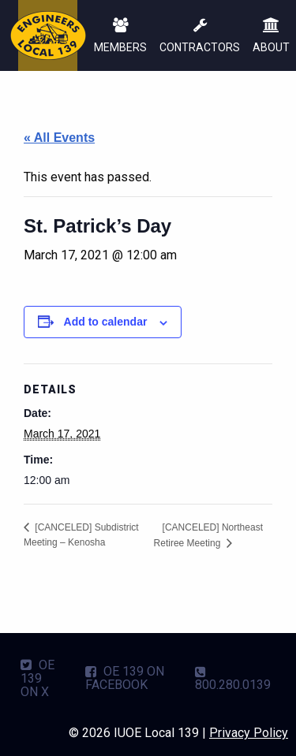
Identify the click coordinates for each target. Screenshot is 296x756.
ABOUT (271, 37)
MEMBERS (120, 37)
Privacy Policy (248, 732)
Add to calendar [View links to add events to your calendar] (106, 321)
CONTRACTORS (199, 37)
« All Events (59, 137)
